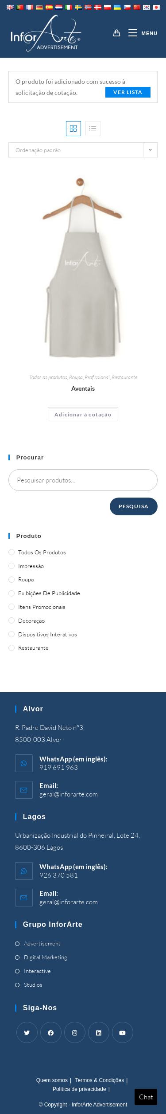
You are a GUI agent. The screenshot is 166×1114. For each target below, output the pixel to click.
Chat (146, 1097)
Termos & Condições (99, 1080)
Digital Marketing (45, 957)
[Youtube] (122, 1032)
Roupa (76, 377)
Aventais (83, 388)
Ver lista (128, 92)
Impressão (31, 565)
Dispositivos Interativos (47, 634)
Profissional (97, 377)
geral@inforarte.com (68, 794)
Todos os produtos (48, 377)
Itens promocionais (42, 606)
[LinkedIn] (98, 1032)
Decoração (31, 620)
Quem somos (52, 1080)
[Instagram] (74, 1032)
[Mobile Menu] (140, 33)
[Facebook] (51, 1032)
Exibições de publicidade (49, 592)
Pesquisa (134, 506)
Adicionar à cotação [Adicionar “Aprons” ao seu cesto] (83, 414)
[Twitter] (27, 1032)
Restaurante (124, 377)
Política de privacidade (79, 1089)
